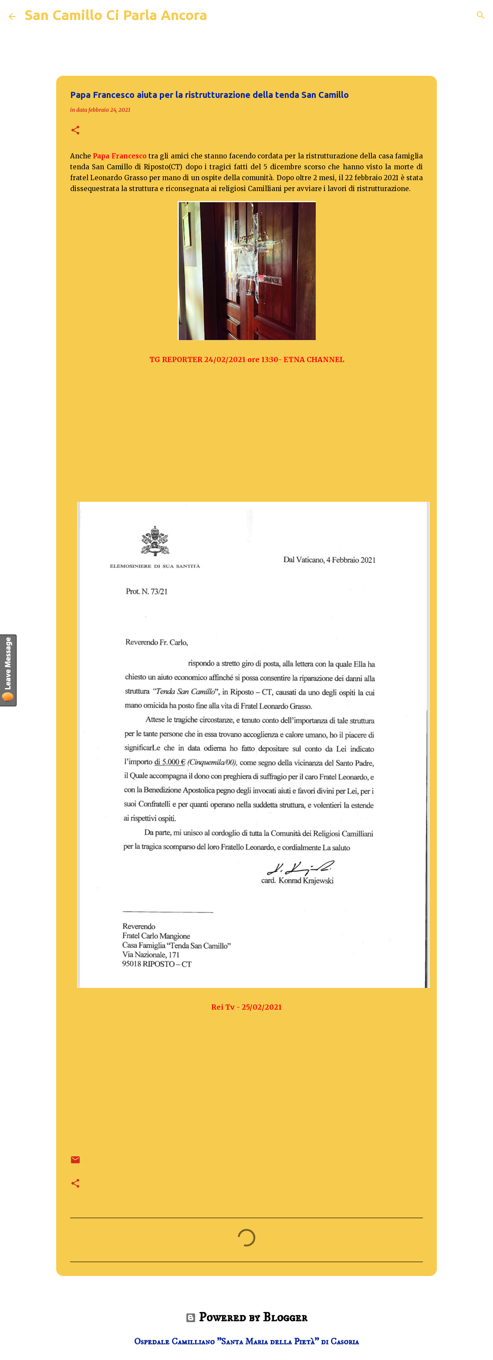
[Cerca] (481, 15)
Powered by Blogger (246, 1318)
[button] (75, 131)
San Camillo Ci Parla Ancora (115, 15)
